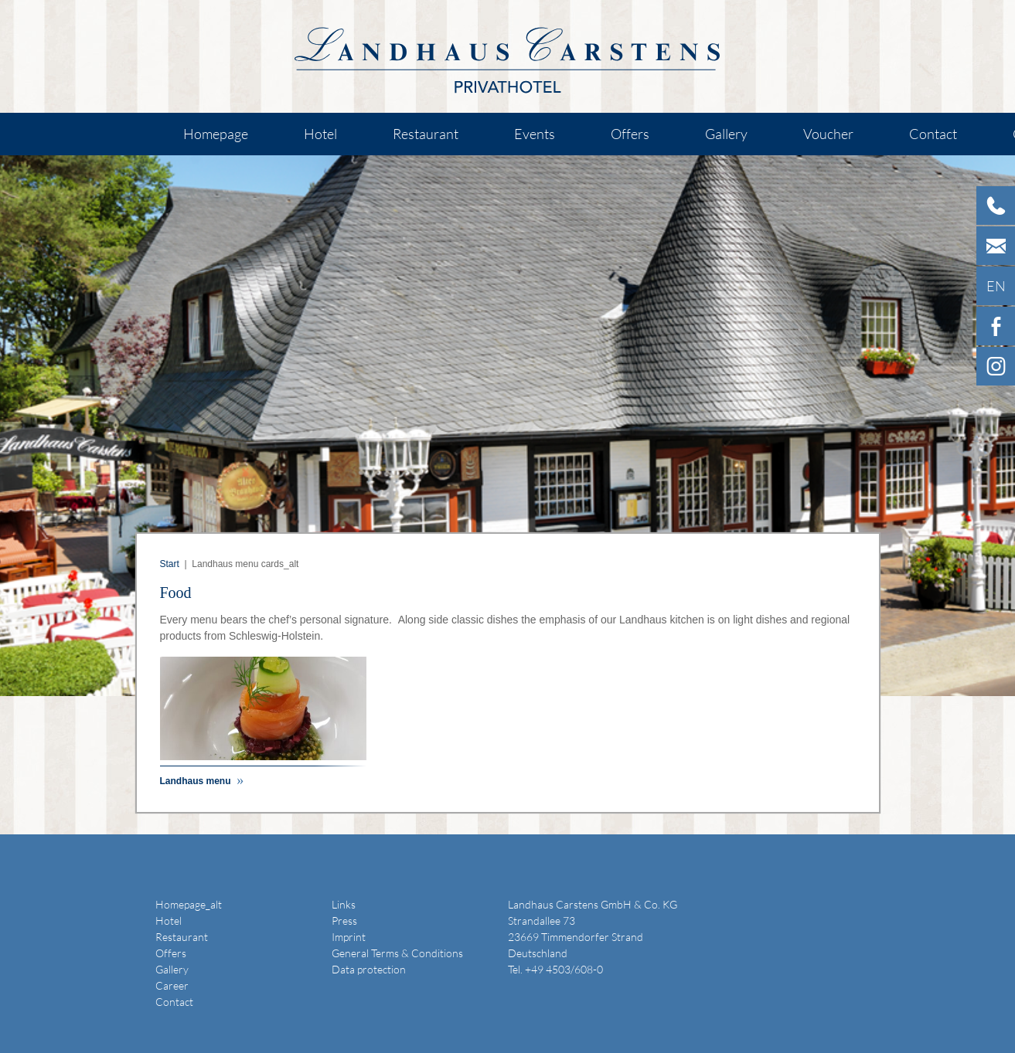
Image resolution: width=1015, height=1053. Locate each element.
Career (172, 985)
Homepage (215, 133)
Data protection (369, 969)
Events (534, 133)
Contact (933, 133)
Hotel (320, 133)
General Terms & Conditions (397, 953)
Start (169, 564)
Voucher (828, 133)
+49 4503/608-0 (564, 969)
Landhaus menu (196, 781)
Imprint (349, 936)
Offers (630, 133)
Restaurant (425, 133)
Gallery (726, 133)
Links (344, 904)
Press (344, 920)
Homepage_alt (188, 904)
